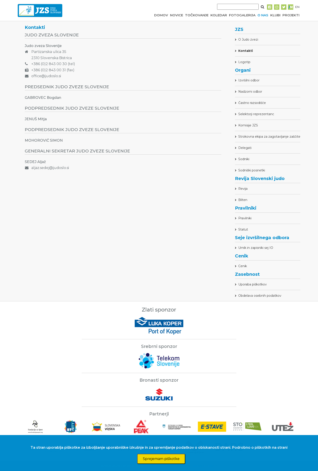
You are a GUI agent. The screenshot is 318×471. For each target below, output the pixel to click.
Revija (243, 189)
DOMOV (161, 15)
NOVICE (176, 15)
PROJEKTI (290, 15)
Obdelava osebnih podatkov (259, 296)
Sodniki (243, 159)
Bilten (242, 200)
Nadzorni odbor (250, 92)
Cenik (242, 266)
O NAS (262, 15)
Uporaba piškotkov (252, 284)
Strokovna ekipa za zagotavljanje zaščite (269, 137)
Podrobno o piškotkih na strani (260, 447)
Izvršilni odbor (248, 80)
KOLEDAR (218, 15)
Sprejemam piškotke (161, 459)
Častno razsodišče (252, 103)
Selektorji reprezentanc (256, 114)
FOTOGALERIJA (242, 15)
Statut (243, 229)
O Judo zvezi (248, 39)
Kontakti (245, 51)
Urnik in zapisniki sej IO (255, 248)
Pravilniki (245, 218)
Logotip (244, 62)
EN (297, 7)
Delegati (245, 148)
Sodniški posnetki (251, 170)
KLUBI (275, 15)
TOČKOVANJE (196, 15)
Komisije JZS (248, 125)
